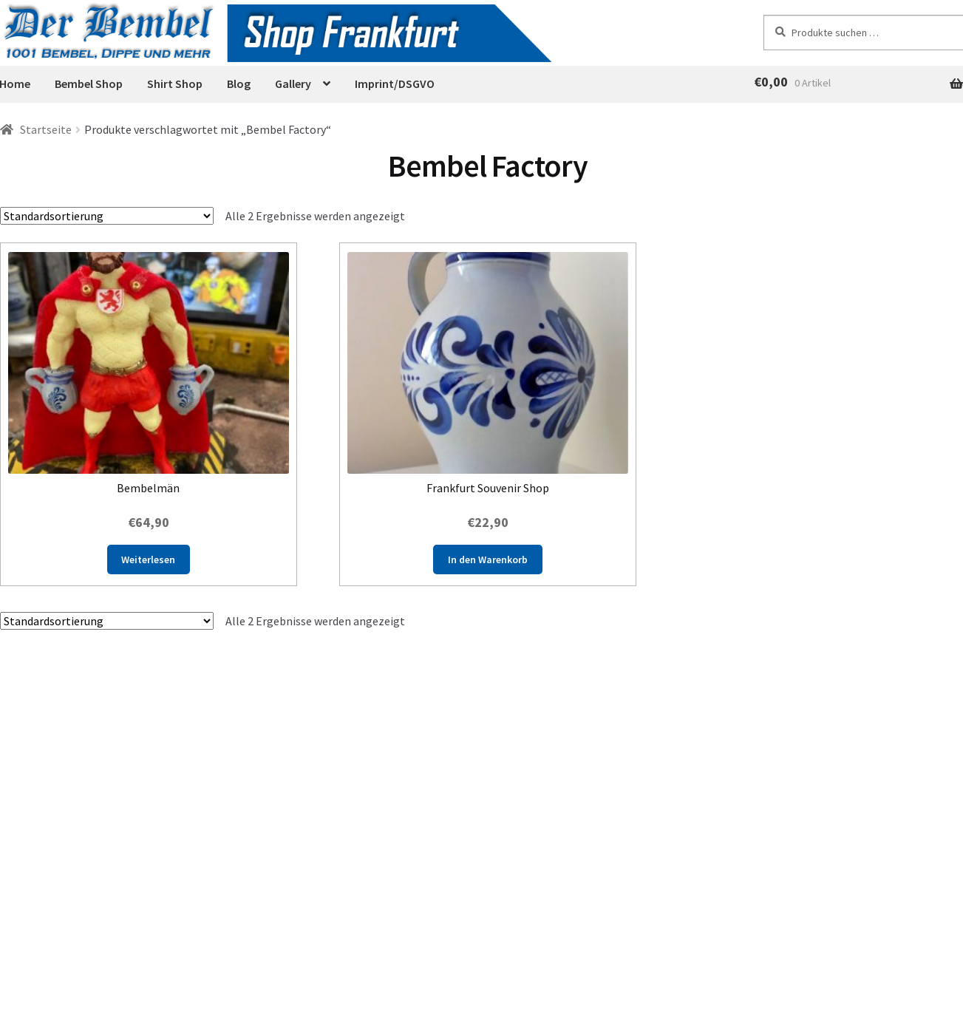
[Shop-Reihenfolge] (107, 216)
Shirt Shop (175, 83)
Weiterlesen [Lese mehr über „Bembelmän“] (148, 559)
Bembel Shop (89, 83)
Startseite (46, 129)
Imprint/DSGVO (395, 83)
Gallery (293, 83)
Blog (239, 83)
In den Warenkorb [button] (488, 559)
